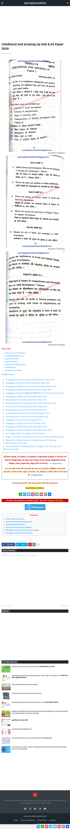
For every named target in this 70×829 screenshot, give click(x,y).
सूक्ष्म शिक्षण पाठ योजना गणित (20, 720)
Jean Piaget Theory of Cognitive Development (25, 433)
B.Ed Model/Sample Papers (14, 356)
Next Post (64, 606)
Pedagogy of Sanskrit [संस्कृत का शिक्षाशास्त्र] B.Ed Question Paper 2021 (35, 393)
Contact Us (52, 820)
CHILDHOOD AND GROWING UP (22, 729)
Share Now (37, 475)
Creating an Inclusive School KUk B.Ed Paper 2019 (27, 413)
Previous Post (7, 606)
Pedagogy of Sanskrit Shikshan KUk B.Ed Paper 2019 (28, 430)
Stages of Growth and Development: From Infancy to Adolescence (34, 436)
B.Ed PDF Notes (10, 367)
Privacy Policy (41, 820)
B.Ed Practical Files (11, 359)
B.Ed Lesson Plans (11, 361)
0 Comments (8, 53)
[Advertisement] (35, 23)
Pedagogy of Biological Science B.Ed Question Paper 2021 (31, 386)
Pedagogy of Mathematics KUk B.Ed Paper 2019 (26, 426)
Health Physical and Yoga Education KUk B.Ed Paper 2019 (31, 403)
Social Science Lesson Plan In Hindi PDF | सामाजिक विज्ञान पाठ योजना (33, 667)
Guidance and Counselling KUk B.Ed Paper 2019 (27, 406)
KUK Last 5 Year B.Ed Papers (15, 353)
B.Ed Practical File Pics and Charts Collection (26, 693)
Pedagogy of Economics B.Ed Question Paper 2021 (28, 383)
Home (16, 820)
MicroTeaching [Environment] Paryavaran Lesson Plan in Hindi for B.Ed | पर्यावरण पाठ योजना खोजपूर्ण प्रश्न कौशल (40, 677)
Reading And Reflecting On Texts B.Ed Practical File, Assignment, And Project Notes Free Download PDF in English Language (40, 712)
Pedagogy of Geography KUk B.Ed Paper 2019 (26, 423)
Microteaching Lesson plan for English (25, 684)
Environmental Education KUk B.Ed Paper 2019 (26, 410)
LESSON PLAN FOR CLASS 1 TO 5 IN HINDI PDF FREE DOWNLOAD (32, 738)
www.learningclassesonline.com (36, 816)
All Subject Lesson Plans (13, 370)
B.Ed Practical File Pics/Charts (15, 364)
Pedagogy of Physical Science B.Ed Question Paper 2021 (30, 379)
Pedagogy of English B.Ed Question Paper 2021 (26, 396)
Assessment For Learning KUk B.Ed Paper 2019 (26, 399)
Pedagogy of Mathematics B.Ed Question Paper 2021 (29, 389)
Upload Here (56, 464)
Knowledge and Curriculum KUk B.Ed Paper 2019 (27, 416)
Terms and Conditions (27, 820)
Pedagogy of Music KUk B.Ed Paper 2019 (23, 420)
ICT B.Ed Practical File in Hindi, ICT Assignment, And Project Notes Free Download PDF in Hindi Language (39, 748)
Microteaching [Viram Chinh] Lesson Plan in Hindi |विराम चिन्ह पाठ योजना (35, 702)
